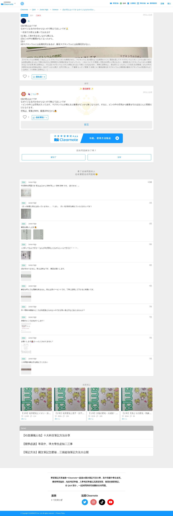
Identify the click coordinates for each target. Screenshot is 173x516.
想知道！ (39, 77)
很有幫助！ (40, 117)
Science (55, 10)
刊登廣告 (57, 500)
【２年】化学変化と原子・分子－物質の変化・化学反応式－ (81, 413)
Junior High (44, 10)
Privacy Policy (60, 513)
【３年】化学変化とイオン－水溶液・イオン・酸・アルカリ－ (48, 413)
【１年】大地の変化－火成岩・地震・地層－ (107, 413)
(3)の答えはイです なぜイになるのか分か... (78, 10)
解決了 (53, 157)
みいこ (23, 419)
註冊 (162, 4)
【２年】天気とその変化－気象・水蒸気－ (140, 413)
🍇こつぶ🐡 (33, 94)
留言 (86, 124)
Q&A (34, 10)
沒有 (119, 157)
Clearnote (24, 10)
